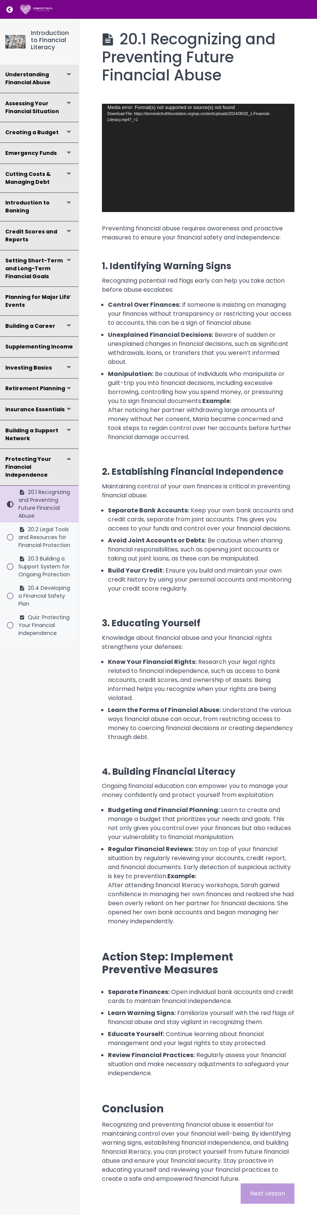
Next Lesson (267, 1193)
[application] (198, 158)
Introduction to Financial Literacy (50, 40)
